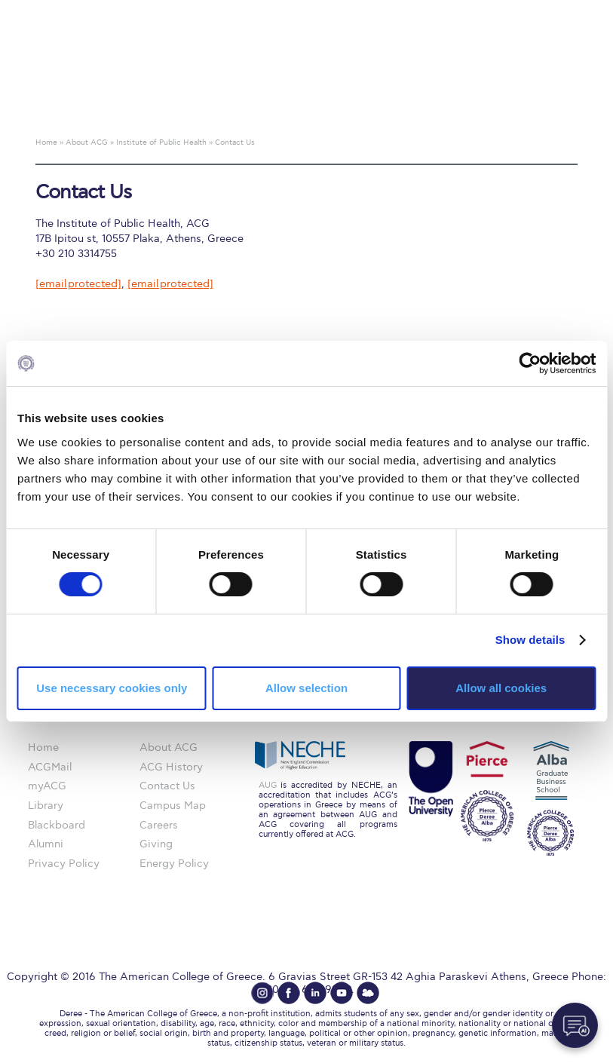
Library (45, 805)
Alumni (45, 844)
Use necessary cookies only (111, 688)
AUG (268, 785)
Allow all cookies (501, 688)
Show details (530, 639)
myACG (47, 786)
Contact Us (167, 786)
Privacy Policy (64, 863)
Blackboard (56, 825)
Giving (156, 844)
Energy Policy (174, 863)
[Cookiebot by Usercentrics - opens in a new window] (530, 363)
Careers (158, 825)
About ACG (168, 747)
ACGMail (50, 767)
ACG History (171, 767)
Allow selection (306, 688)
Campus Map (172, 805)
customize (549, 11)
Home (43, 747)
